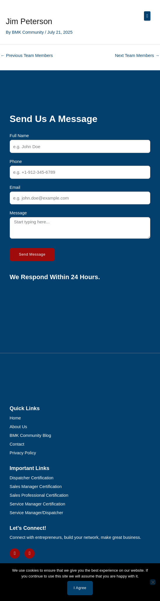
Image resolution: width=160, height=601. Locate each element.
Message (18, 213)
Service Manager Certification (37, 504)
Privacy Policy (23, 453)
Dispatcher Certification (32, 478)
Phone (16, 161)
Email (15, 187)
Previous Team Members (27, 55)
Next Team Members (137, 55)
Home (15, 418)
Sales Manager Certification (36, 486)
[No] (153, 582)
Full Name (19, 135)
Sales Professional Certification (39, 495)
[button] (147, 16)
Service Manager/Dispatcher (36, 512)
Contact (17, 444)
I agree (80, 588)
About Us (18, 426)
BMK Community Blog (30, 435)
